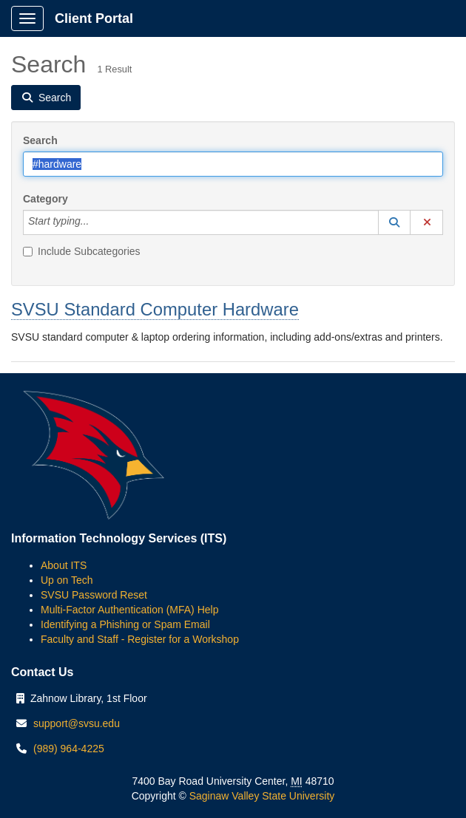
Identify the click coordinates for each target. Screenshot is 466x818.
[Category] (97, 222)
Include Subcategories (82, 251)
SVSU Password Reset (94, 595)
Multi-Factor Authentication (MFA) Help (129, 610)
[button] (394, 222)
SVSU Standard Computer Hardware (155, 309)
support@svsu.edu (76, 723)
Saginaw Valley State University (260, 796)
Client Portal (94, 18)
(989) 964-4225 (68, 748)
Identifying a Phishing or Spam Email (125, 624)
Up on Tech (67, 580)
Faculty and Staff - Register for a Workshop (140, 639)
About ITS (64, 565)
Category (45, 199)
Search (40, 140)
